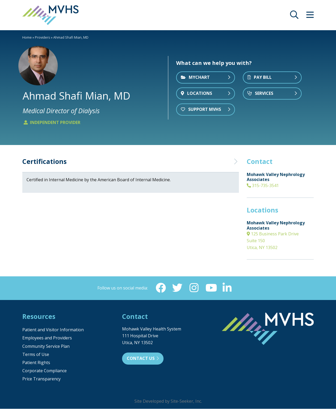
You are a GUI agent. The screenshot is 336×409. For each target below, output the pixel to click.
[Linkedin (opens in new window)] (227, 288)
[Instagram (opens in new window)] (194, 288)
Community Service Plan (46, 346)
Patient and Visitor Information (53, 330)
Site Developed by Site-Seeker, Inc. (168, 401)
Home (27, 37)
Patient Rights (36, 363)
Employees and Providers (47, 338)
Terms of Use (35, 355)
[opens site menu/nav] (310, 16)
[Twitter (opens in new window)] (177, 288)
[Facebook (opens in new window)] (160, 288)
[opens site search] (294, 16)
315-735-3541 (263, 185)
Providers (42, 37)
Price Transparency (41, 379)
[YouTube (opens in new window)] (211, 288)
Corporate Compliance (44, 371)
